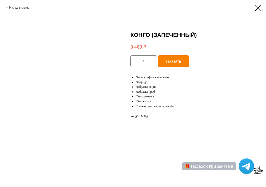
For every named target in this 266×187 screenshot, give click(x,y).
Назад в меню (19, 7)
